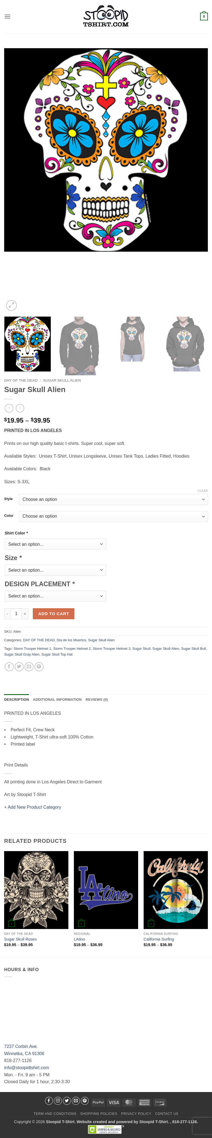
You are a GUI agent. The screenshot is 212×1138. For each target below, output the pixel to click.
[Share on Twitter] (19, 666)
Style (8, 499)
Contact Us (167, 1114)
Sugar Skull (141, 649)
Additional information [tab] (57, 699)
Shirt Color (16, 533)
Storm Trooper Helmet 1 (32, 649)
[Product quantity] (16, 613)
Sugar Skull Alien (62, 380)
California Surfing (159, 939)
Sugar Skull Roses (20, 939)
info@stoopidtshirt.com (26, 1067)
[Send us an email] (76, 1101)
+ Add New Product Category (32, 807)
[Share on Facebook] (9, 666)
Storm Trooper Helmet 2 (72, 649)
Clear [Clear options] (203, 490)
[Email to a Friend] (29, 666)
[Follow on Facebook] (49, 1101)
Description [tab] (16, 699)
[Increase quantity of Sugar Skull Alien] (25, 613)
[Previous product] (20, 408)
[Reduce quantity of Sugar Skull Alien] (7, 613)
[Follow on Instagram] (58, 1101)
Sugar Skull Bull (193, 649)
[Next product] (9, 408)
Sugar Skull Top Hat (57, 654)
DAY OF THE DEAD (21, 380)
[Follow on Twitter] (67, 1101)
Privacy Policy (136, 1114)
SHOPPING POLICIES (98, 1114)
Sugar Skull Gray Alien (21, 654)
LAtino (79, 939)
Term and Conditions (55, 1114)
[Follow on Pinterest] (85, 1101)
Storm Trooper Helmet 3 (112, 649)
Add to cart (53, 613)
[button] (7, 16)
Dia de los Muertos (71, 640)
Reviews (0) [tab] (96, 699)
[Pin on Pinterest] (39, 666)
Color (9, 516)
